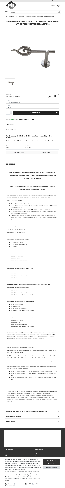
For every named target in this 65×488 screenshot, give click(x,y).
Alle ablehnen (51, 464)
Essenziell (10, 483)
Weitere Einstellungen (10, 485)
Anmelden (47, 1)
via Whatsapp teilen (11, 129)
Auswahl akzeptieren (51, 467)
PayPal (29, 483)
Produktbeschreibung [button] (32, 416)
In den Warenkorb (43, 113)
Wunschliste (10, 124)
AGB (6, 455)
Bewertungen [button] (32, 421)
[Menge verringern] (11, 114)
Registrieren (56, 1)
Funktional (37, 483)
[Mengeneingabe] (8, 113)
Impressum (7, 454)
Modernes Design (21, 16)
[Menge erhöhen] (11, 112)
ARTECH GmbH (28, 147)
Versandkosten (17, 96)
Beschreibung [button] (32, 164)
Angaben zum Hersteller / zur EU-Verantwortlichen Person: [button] (32, 412)
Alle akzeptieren (51, 460)
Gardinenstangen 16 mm (13, 16)
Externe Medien (19, 483)
